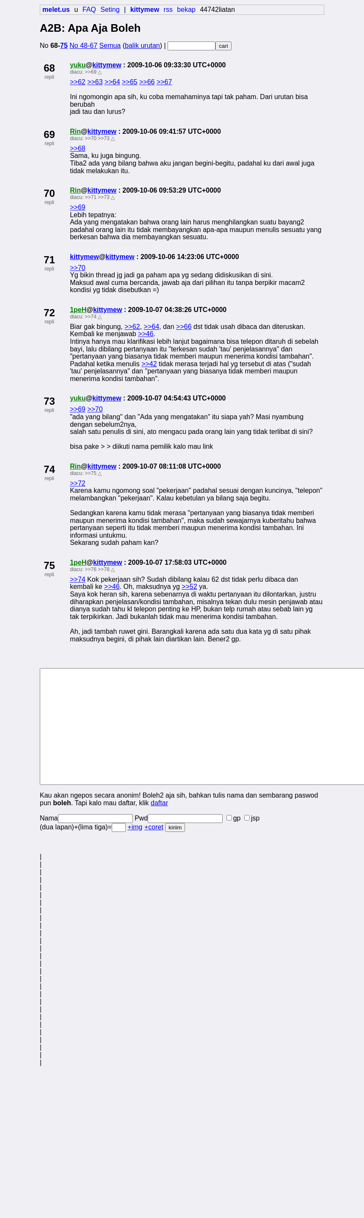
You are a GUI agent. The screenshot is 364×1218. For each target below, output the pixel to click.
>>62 (77, 82)
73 (49, 401)
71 (49, 259)
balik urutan (142, 45)
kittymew (106, 65)
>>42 (149, 363)
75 (64, 45)
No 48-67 (83, 45)
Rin (75, 131)
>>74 (91, 317)
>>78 (103, 569)
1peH (78, 309)
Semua (110, 45)
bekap (186, 9)
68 (49, 68)
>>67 (164, 82)
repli (49, 77)
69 (49, 134)
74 (49, 469)
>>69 (91, 72)
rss (168, 9)
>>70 (91, 138)
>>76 (91, 569)
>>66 (146, 82)
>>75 (91, 473)
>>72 (77, 483)
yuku (77, 65)
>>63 (94, 82)
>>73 (103, 138)
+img (134, 827)
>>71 (91, 197)
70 (49, 193)
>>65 (129, 82)
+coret (153, 827)
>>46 (145, 333)
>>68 (77, 148)
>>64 (112, 82)
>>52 (189, 586)
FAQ (89, 9)
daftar (159, 802)
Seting (109, 9)
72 (49, 312)
